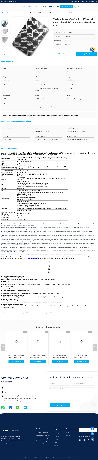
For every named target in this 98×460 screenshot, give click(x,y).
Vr (58, 6)
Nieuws (68, 435)
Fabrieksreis (56, 436)
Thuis (24, 6)
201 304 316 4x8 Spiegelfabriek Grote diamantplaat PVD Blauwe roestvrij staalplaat (16, 357)
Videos (37, 6)
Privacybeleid (18, 457)
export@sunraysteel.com (10, 392)
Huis (4, 12)
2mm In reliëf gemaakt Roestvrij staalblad (40, 313)
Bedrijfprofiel (57, 434)
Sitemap (55, 442)
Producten (31, 6)
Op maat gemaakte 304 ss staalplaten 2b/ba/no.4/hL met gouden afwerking (81, 357)
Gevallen (68, 432)
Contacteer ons (63, 54)
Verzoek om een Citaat (66, 7)
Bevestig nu (60, 405)
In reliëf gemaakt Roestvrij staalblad (21, 12)
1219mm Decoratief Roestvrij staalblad (19, 313)
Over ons (43, 6)
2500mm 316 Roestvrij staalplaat (60, 313)
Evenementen (52, 6)
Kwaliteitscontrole (58, 439)
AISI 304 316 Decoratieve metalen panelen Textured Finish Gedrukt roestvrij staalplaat (60, 357)
